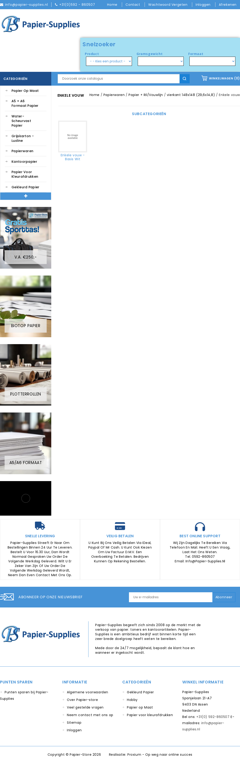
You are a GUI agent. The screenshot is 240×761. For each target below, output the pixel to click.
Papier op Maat (25, 90)
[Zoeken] (124, 78)
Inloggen (74, 730)
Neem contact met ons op (90, 715)
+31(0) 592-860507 (212, 717)
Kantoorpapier (24, 161)
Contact (133, 4)
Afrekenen (228, 4)
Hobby (132, 699)
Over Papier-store (82, 699)
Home (112, 4)
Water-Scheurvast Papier (21, 121)
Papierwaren (22, 151)
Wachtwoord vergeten (168, 4)
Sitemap (74, 722)
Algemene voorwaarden (87, 692)
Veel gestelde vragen (85, 707)
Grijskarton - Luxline (22, 138)
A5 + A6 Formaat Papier (24, 103)
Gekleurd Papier (25, 187)
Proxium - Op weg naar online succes (159, 754)
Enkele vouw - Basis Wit (73, 157)
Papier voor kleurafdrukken (24, 174)
